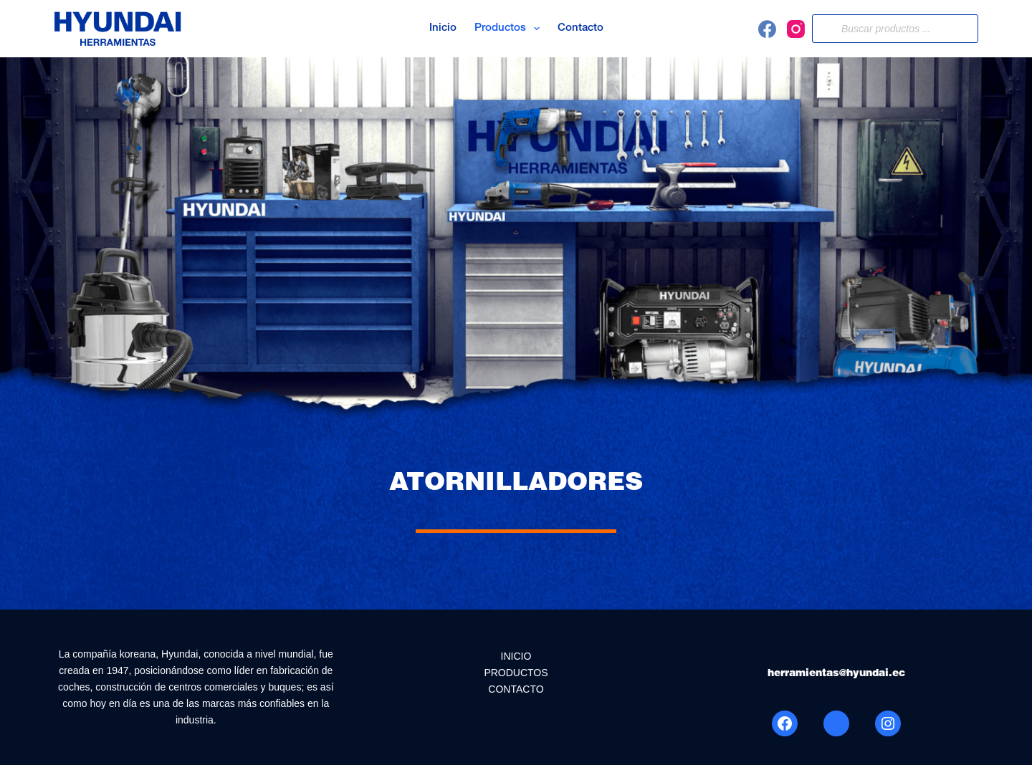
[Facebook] (767, 29)
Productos (509, 28)
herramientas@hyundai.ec (836, 674)
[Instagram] (796, 29)
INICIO (516, 656)
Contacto (580, 28)
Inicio (443, 28)
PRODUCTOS (516, 672)
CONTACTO (515, 689)
